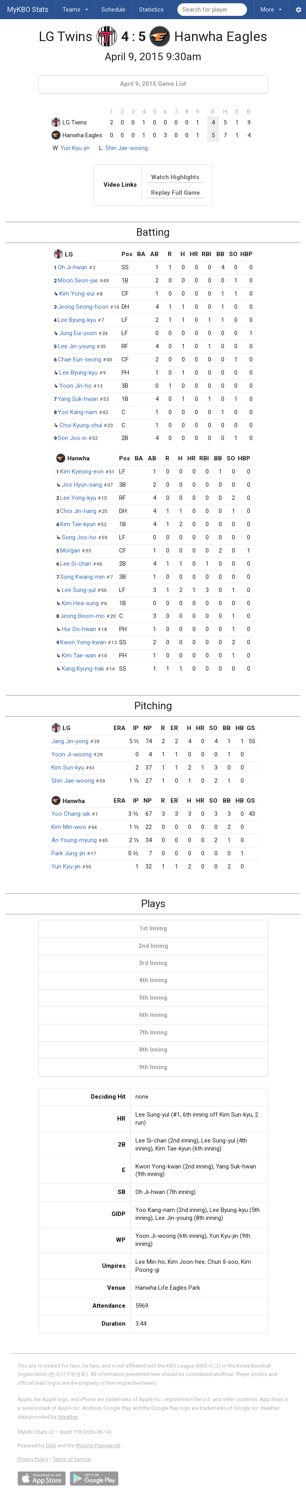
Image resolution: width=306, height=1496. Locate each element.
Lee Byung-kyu (77, 320)
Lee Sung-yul (79, 590)
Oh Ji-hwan (72, 267)
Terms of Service (72, 1459)
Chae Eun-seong (79, 359)
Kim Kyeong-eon (82, 471)
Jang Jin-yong (69, 741)
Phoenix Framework (98, 1446)
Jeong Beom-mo (82, 616)
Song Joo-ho (79, 537)
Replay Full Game (175, 192)
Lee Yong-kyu (78, 497)
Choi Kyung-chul (80, 425)
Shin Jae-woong (126, 148)
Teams (75, 6)
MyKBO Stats (28, 9)
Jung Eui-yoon (78, 333)
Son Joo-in (72, 438)
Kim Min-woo (68, 827)
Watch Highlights (175, 177)
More (271, 6)
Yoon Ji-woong (71, 754)
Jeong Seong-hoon (83, 306)
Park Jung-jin (68, 853)
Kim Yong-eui (76, 293)
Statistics (151, 9)
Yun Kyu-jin (75, 148)
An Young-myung (74, 840)
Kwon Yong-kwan (83, 642)
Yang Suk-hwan (78, 399)
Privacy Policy (33, 1459)
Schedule (114, 9)
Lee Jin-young (76, 346)
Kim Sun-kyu (67, 767)
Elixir (51, 1446)
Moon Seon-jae (78, 280)
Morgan (70, 550)
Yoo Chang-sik (70, 813)
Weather (68, 1417)
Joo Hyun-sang (82, 484)
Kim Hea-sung (80, 603)
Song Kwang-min (82, 576)
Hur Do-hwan (79, 629)
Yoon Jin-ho (75, 385)
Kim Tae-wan (79, 655)
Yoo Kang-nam (77, 412)
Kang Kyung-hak (83, 668)
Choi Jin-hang (78, 511)
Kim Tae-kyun (78, 524)
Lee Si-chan (75, 563)
